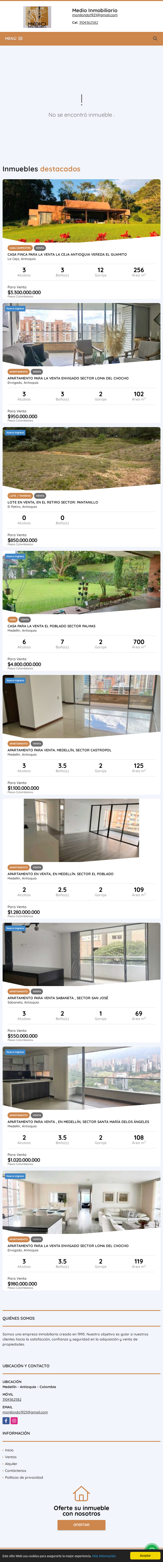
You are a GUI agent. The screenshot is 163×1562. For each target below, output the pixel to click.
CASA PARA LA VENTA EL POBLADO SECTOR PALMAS (51, 626)
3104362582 (88, 22)
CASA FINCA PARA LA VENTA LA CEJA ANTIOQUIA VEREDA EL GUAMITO (67, 254)
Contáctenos (15, 1470)
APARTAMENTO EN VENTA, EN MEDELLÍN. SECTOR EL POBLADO (61, 874)
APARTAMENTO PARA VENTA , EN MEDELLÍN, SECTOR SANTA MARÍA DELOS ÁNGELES (78, 1122)
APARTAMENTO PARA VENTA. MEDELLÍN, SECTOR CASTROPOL (60, 750)
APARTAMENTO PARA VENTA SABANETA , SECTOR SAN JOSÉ (58, 998)
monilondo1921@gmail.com (95, 15)
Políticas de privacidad (24, 1477)
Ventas (11, 1457)
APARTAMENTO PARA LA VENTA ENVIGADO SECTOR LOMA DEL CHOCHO (68, 378)
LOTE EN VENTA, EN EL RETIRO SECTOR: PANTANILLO (53, 502)
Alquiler (11, 1463)
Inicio (9, 1450)
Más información (104, 1556)
